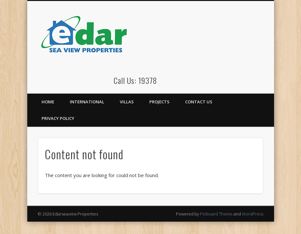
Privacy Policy (58, 118)
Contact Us (198, 102)
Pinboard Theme (216, 214)
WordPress (252, 214)
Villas (127, 102)
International (87, 102)
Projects (159, 102)
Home (48, 102)
